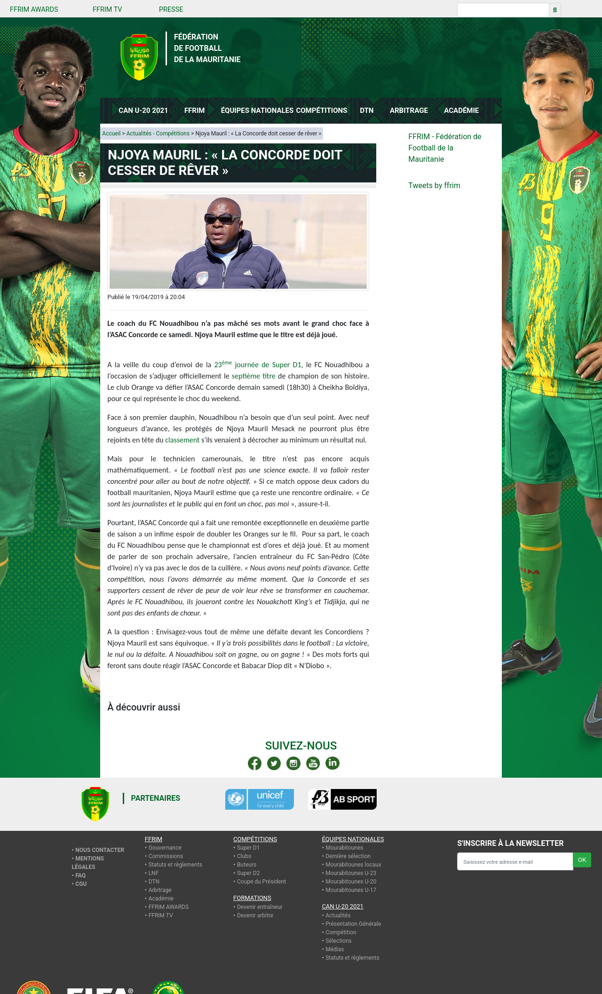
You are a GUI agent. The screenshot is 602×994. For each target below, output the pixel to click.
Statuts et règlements (175, 864)
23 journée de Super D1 (257, 364)
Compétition (340, 932)
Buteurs (246, 864)
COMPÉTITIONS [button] (321, 110)
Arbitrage (160, 890)
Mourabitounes (344, 847)
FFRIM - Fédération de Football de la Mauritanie (444, 148)
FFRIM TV (107, 10)
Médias (334, 949)
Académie (161, 898)
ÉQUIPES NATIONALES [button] (256, 110)
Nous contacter (99, 850)
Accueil (111, 133)
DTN (154, 881)
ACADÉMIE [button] (461, 110)
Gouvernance (165, 847)
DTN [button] (366, 110)
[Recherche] (503, 10)
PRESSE (171, 10)
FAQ (80, 875)
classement (182, 439)
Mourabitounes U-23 (350, 873)
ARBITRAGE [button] (409, 110)
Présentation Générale (353, 924)
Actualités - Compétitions (158, 133)
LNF (154, 873)
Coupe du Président (261, 881)
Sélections (338, 941)
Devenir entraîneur (260, 907)
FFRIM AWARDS (34, 10)
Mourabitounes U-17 (350, 890)
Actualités (338, 915)
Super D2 (248, 873)
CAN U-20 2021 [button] (143, 110)
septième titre (254, 375)
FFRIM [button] (194, 110)
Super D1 (248, 847)
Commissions (166, 856)
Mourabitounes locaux (353, 864)
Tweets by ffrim (434, 185)
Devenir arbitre (255, 915)
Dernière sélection (348, 856)
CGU (81, 884)
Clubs (244, 856)
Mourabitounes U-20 (350, 881)
